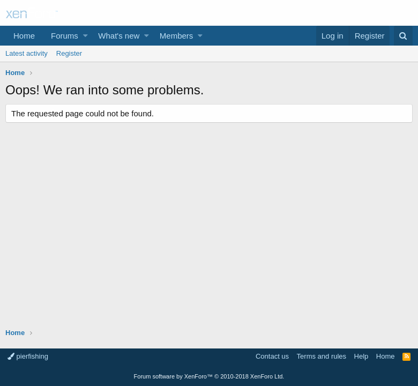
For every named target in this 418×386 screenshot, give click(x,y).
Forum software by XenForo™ (209, 376)
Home (24, 35)
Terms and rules (321, 356)
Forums (64, 35)
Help (361, 356)
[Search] (403, 36)
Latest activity (26, 53)
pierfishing (28, 356)
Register (69, 53)
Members (176, 35)
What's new (118, 35)
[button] (85, 36)
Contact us (272, 356)
